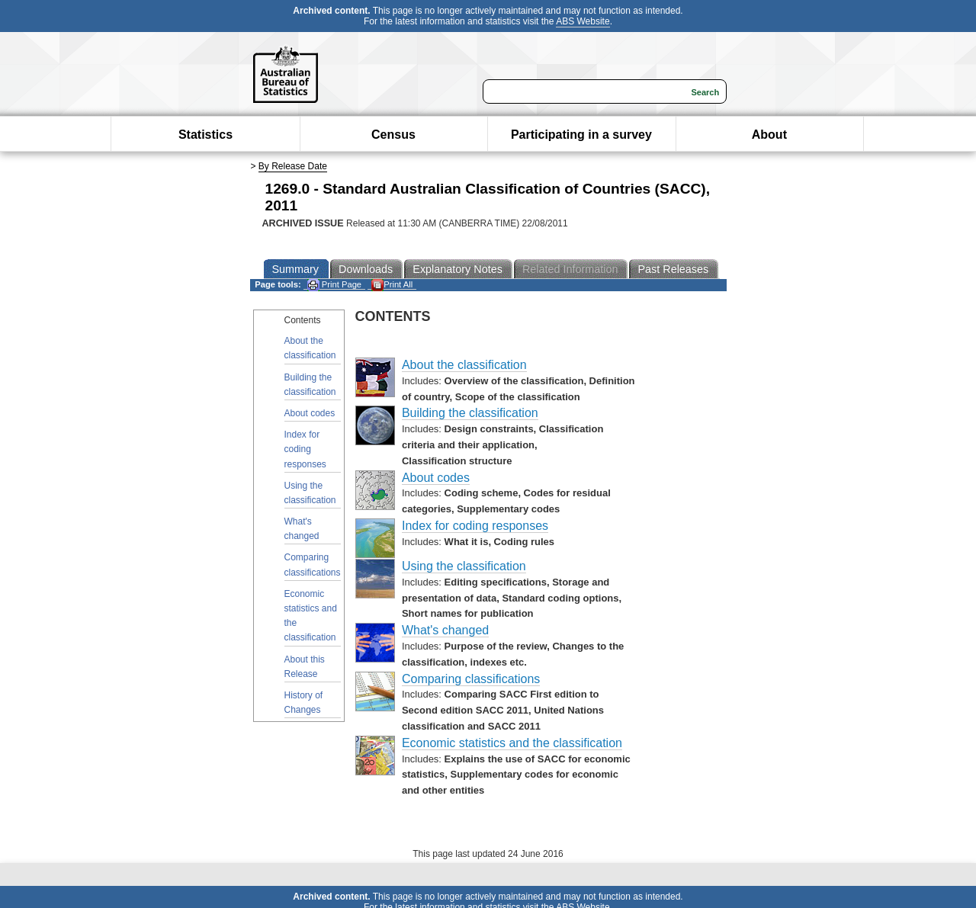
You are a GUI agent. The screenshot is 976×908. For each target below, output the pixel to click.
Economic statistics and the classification (310, 616)
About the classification (310, 348)
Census (393, 134)
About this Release (304, 666)
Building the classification (310, 384)
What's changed (301, 528)
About (769, 134)
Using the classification (310, 492)
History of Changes (303, 702)
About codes (310, 413)
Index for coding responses (305, 449)
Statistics (205, 134)
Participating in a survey (581, 134)
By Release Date (292, 166)
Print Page (334, 285)
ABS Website (582, 21)
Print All (392, 285)
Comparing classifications (312, 564)
